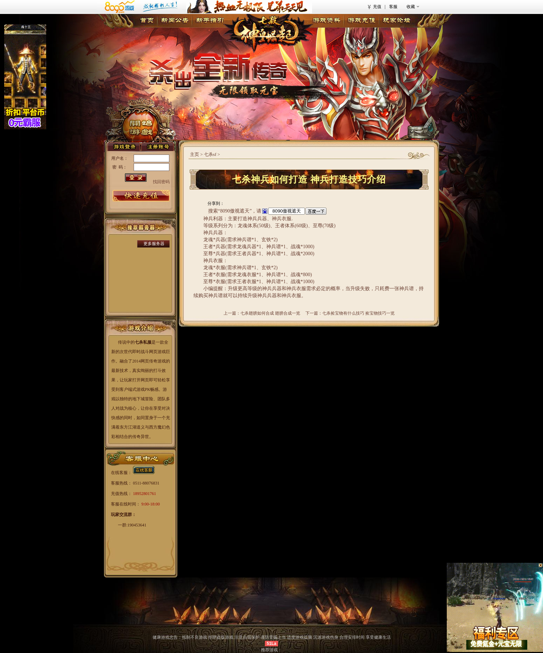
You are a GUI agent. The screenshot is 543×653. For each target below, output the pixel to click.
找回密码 (161, 181)
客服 (393, 6)
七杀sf (210, 154)
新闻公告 (174, 21)
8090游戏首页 (139, 6)
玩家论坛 (396, 21)
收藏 (411, 6)
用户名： (119, 158)
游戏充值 (361, 21)
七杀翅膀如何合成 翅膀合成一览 (270, 313)
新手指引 (209, 21)
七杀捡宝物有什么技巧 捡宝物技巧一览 (358, 313)
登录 (123, 146)
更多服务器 (153, 243)
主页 (194, 154)
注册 (157, 146)
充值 (377, 6)
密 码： (119, 167)
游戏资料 (326, 21)
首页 (147, 21)
